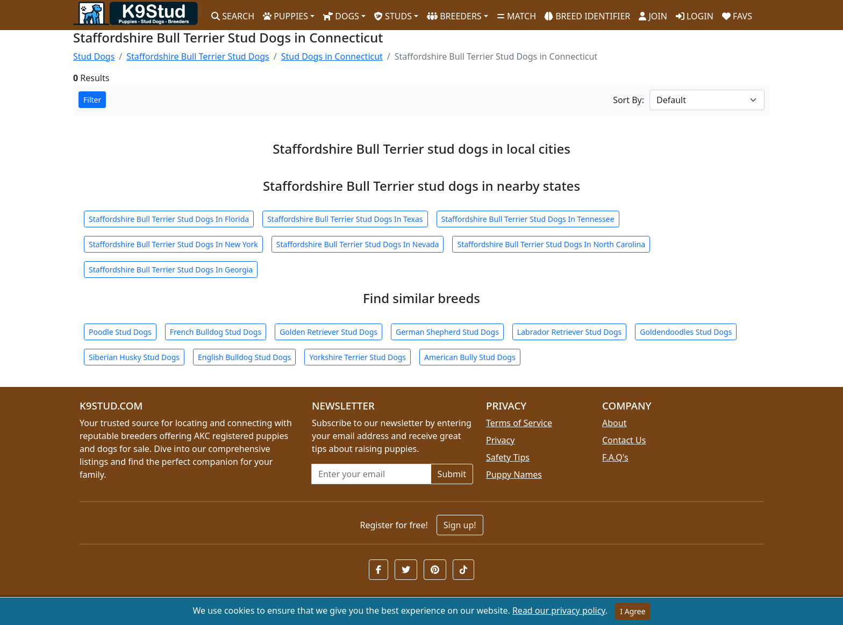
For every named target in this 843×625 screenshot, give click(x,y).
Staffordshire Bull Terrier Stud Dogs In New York (173, 244)
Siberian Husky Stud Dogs (134, 357)
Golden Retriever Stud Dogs (328, 332)
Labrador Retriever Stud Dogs (569, 332)
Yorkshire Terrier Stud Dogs (357, 357)
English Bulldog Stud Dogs (244, 357)
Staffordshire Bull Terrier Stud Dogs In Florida (169, 219)
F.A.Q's (615, 457)
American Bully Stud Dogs (470, 357)
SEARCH (232, 16)
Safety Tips (508, 457)
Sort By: (628, 100)
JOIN (653, 16)
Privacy (500, 440)
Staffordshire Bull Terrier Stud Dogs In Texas (345, 219)
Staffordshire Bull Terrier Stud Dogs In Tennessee (528, 219)
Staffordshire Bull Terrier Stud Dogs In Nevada (357, 244)
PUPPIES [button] (285, 16)
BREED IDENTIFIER (587, 16)
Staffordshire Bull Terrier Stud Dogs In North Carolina (551, 244)
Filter (92, 100)
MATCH (516, 16)
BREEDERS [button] (454, 16)
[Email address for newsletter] (371, 474)
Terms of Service (519, 423)
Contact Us (624, 440)
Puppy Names (514, 474)
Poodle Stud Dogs (120, 332)
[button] (378, 569)
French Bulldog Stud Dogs (215, 332)
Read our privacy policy (558, 610)
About (614, 423)
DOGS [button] (341, 16)
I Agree (632, 611)
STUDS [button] (393, 16)
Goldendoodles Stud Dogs (686, 332)
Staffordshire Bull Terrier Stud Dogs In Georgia (171, 269)
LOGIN (694, 16)
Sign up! (460, 525)
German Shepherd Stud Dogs (447, 332)
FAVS (737, 16)
